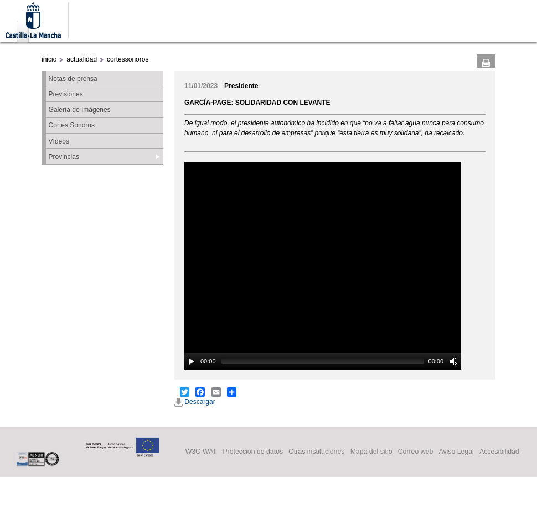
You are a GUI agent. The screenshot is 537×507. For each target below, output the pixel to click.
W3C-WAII (201, 452)
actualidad (81, 59)
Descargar (194, 402)
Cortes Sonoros (72, 125)
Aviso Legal (455, 452)
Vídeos (59, 141)
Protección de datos (253, 452)
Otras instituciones (316, 452)
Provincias (64, 157)
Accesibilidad (499, 452)
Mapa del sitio (371, 452)
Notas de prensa (73, 79)
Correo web (415, 452)
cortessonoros (127, 59)
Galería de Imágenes (80, 110)
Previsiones (66, 94)
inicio (49, 59)
